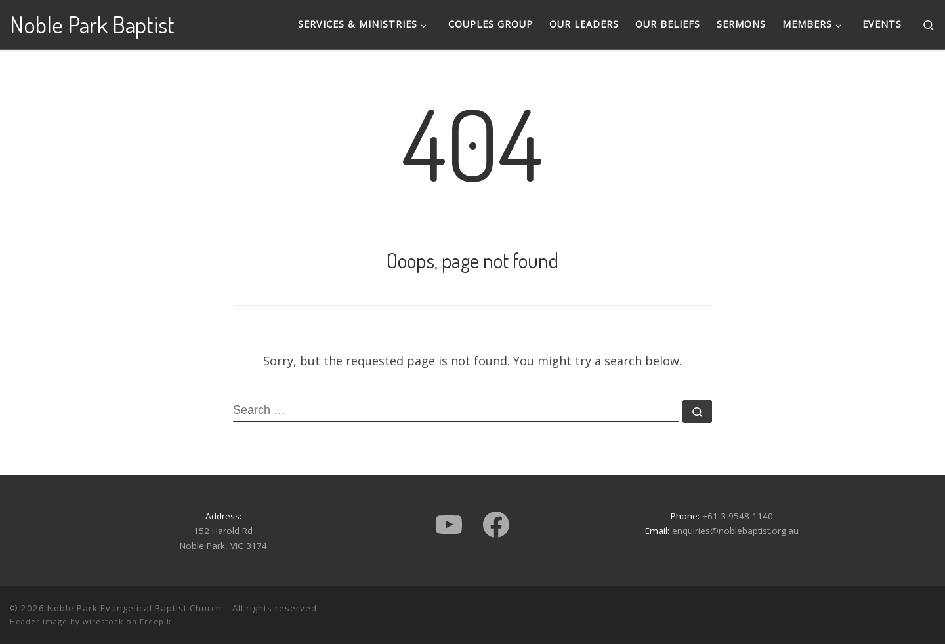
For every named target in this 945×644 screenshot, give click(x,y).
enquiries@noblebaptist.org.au (735, 530)
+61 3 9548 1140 (737, 516)
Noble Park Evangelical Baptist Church (134, 608)
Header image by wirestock (66, 621)
